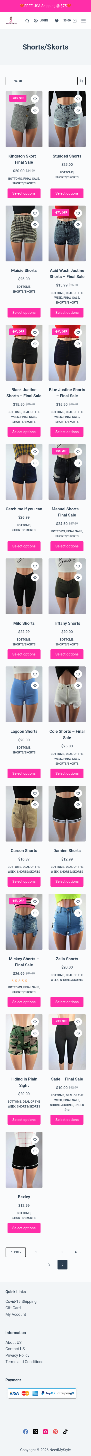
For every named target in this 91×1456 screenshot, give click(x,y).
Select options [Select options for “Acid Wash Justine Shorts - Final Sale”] (67, 312)
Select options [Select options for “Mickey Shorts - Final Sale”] (24, 1002)
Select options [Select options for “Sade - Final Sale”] (67, 1120)
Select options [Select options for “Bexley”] (24, 1228)
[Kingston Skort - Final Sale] (24, 119)
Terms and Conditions (24, 1361)
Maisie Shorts (24, 270)
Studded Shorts (67, 156)
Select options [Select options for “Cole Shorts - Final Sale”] (67, 773)
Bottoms (15, 178)
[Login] (41, 20)
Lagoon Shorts (23, 731)
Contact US (15, 1349)
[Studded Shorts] (67, 119)
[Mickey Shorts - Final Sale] (24, 922)
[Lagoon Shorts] (24, 694)
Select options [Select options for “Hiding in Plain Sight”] (24, 1120)
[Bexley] (24, 1160)
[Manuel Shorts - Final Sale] (67, 472)
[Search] (27, 21)
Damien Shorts (67, 850)
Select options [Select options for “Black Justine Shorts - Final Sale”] (24, 432)
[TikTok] (65, 1431)
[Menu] (83, 21)
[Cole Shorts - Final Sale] (67, 694)
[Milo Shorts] (24, 586)
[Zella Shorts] (67, 922)
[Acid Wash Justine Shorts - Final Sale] (67, 233)
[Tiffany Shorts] (67, 586)
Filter (15, 80)
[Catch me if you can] (24, 472)
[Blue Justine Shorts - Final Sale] (67, 353)
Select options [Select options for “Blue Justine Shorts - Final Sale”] (67, 432)
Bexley (24, 1196)
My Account (16, 1314)
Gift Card (13, 1308)
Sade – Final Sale (67, 1079)
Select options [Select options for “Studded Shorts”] (67, 193)
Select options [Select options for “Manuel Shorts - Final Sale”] (67, 546)
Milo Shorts (24, 623)
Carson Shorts (24, 850)
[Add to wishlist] (35, 99)
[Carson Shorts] (24, 814)
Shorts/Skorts (23, 183)
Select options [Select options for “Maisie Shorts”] (24, 312)
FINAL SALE (31, 178)
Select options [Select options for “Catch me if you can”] (24, 546)
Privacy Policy (18, 1355)
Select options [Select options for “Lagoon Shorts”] (24, 773)
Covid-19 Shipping (21, 1301)
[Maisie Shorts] (24, 233)
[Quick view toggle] (35, 110)
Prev (16, 1252)
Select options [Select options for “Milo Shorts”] (24, 654)
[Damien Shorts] (67, 814)
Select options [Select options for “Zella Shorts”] (67, 1002)
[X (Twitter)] (35, 1431)
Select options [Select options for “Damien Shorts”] (67, 881)
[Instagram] (45, 1431)
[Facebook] (25, 1431)
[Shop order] (81, 81)
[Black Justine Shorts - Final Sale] (24, 353)
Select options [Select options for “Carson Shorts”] (24, 881)
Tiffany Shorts (67, 623)
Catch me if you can (24, 508)
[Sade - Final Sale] (67, 1042)
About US (14, 1342)
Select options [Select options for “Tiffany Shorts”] (67, 654)
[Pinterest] (55, 1431)
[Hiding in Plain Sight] (24, 1042)
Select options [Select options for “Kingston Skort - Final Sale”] (24, 193)
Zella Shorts (67, 958)
